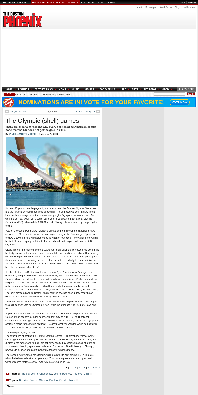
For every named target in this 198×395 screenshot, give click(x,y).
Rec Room (9, 95)
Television (48, 94)
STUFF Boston (87, 3)
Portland (60, 2)
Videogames (64, 94)
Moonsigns (150, 7)
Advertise (192, 2)
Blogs (178, 7)
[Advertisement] (99, 58)
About (182, 2)
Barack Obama (39, 380)
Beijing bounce (62, 373)
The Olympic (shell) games (42, 120)
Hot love (77, 373)
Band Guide (165, 7)
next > (96, 367)
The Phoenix (38, 2)
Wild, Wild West (17, 111)
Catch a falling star (86, 111)
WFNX (100, 3)
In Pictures (189, 7)
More (88, 374)
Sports (34, 94)
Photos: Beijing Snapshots (36, 373)
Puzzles (22, 94)
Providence (73, 2)
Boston (50, 2)
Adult (139, 7)
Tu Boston (111, 3)
